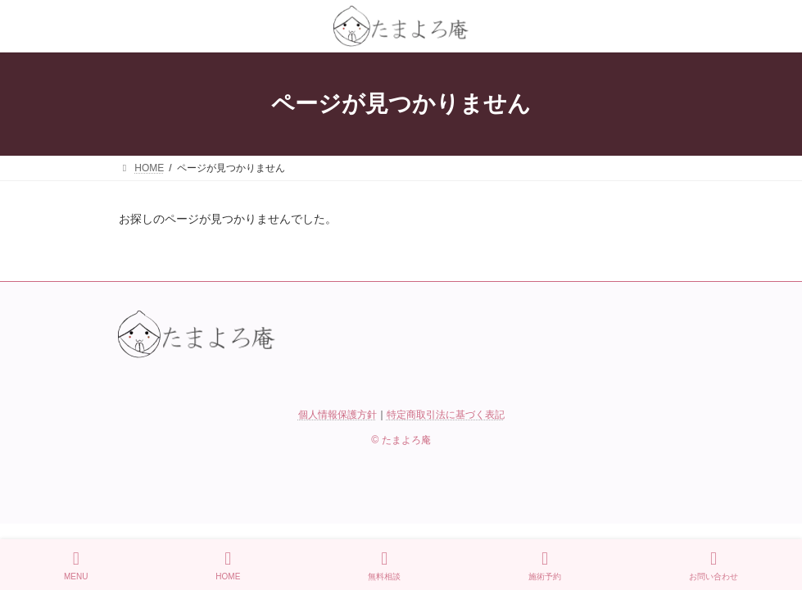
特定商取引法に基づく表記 (446, 414)
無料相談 (384, 565)
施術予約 (544, 565)
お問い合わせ (713, 565)
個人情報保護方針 (337, 414)
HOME (227, 565)
